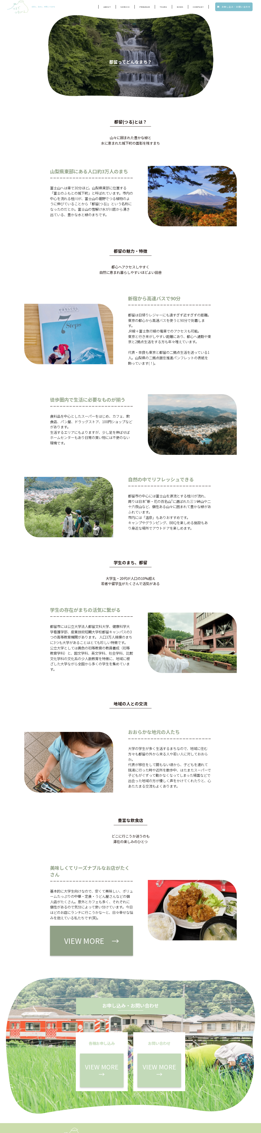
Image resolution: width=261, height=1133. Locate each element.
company (198, 8)
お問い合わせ (198, 1097)
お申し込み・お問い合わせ (234, 7)
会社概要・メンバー (157, 1106)
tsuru (163, 8)
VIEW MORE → (71, 934)
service (125, 8)
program (144, 8)
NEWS (180, 8)
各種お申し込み (159, 1097)
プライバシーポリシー (192, 1106)
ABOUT (107, 8)
